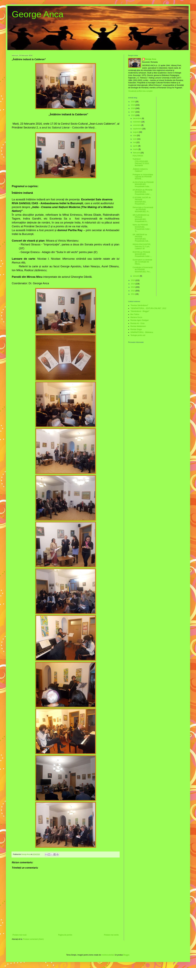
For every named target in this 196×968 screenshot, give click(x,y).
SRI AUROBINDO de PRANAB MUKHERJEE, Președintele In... (141, 218)
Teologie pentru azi (137, 335)
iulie (135, 135)
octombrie (137, 125)
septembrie (137, 129)
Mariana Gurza (136, 317)
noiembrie (137, 122)
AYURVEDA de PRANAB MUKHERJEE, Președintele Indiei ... (142, 192)
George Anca (37, 14)
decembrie (137, 118)
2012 (133, 291)
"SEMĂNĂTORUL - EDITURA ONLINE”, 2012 (148, 308)
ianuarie (136, 276)
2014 (133, 284)
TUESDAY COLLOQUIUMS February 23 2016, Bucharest (141, 162)
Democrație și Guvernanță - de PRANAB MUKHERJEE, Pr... (143, 209)
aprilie (135, 146)
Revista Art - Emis (137, 323)
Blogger (126, 955)
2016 (133, 115)
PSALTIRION (138, 156)
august (136, 132)
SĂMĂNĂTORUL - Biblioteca (141, 332)
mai (134, 142)
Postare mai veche (111, 935)
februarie (137, 153)
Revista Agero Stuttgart (139, 320)
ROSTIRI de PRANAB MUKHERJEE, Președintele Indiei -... (142, 254)
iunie (135, 139)
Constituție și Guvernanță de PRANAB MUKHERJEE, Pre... (143, 269)
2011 (133, 294)
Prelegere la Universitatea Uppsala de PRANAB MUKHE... (143, 177)
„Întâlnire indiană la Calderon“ (140, 170)
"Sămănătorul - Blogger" (139, 311)
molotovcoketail (107, 955)
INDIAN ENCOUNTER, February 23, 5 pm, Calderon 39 (142, 246)
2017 (133, 112)
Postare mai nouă (19, 935)
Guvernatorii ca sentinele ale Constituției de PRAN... (142, 262)
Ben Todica (134, 314)
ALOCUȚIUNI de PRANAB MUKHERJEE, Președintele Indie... (143, 184)
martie (136, 149)
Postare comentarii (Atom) (33, 939)
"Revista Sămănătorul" (139, 305)
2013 (133, 287)
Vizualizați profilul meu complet (140, 91)
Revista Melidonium (138, 326)
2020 (133, 102)
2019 (133, 105)
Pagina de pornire (65, 935)
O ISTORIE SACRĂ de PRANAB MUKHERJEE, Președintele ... (142, 201)
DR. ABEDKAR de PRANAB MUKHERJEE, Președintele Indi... (141, 238)
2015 (133, 280)
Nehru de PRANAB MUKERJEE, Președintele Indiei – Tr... (142, 228)
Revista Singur (136, 329)
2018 (133, 108)
